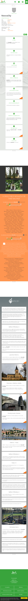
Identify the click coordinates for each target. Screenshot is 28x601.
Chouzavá (21, 214)
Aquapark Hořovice (10, 271)
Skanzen (11, 246)
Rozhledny (16, 248)
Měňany (21, 221)
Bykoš (17, 214)
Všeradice (8, 232)
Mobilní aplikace (20, 590)
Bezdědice (6, 214)
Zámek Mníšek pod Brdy (18, 263)
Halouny (18, 215)
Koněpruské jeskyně (10, 259)
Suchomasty (6, 228)
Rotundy (17, 250)
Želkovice (20, 232)
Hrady (21, 248)
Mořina (14, 223)
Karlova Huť (7, 218)
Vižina (17, 231)
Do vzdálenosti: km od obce (10, 202)
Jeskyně (21, 250)
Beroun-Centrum (17, 210)
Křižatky (15, 219)
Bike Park (12, 253)
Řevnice (18, 225)
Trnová (19, 229)
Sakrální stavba (17, 255)
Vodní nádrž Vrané (19, 276)
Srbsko (19, 227)
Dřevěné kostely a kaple (10, 250)
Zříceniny (2, 250)
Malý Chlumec (15, 221)
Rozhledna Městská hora (13, 266)
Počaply (20, 224)
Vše (4, 243)
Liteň (19, 220)
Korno (5, 219)
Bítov (10, 214)
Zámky (25, 248)
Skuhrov (12, 227)
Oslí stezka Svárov (14, 279)
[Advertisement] (14, 158)
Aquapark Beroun (8, 263)
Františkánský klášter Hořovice (13, 274)
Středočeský (9, 19)
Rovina (22, 225)
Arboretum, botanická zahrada (7, 248)
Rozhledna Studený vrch (13, 261)
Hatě (22, 215)
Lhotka (10, 220)
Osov (12, 224)
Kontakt (20, 594)
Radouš (14, 225)
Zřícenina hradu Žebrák (9, 276)
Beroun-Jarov (14, 211)
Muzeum (22, 253)
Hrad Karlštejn (18, 259)
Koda (16, 218)
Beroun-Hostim (7, 211)
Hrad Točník (18, 275)
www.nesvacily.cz (10, 30)
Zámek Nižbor (20, 270)
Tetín (8, 229)
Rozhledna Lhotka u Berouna (10, 270)
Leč (5, 220)
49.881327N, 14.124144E (11, 23)
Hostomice (19, 216)
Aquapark (18, 243)
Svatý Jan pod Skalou (14, 228)
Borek (13, 214)
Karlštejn (12, 218)
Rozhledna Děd (20, 267)
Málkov (9, 221)
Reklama (21, 587)
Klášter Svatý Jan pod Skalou (14, 265)
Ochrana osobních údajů (7, 594)
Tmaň (11, 229)
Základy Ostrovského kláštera (13, 278)
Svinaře (21, 228)
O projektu (7, 587)
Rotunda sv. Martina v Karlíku (10, 267)
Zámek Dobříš (9, 269)
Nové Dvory (8, 224)
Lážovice (22, 219)
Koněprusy (20, 218)
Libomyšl (15, 220)
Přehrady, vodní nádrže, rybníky (20, 246)
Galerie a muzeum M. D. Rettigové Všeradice (13, 258)
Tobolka (15, 229)
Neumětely (19, 223)
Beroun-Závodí (18, 212)
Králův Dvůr (9, 219)
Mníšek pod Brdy (9, 223)
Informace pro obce (7, 590)
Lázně (26, 250)
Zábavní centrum (10, 255)
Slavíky (16, 227)
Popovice (10, 225)
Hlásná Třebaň (9, 216)
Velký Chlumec (8, 231)
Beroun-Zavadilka (10, 212)
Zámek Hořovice (18, 271)
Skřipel (8, 227)
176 (8, 28)
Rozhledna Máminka (10, 275)
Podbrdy (6, 225)
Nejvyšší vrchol (6, 253)
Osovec (16, 224)
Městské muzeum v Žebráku (14, 272)
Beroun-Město (21, 211)
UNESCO (23, 243)
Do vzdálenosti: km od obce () (11, 234)
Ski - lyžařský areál (5, 246)
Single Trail (17, 253)
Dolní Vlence (7, 215)
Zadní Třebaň (14, 232)
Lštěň (6, 221)
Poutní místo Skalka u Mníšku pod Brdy (13, 262)
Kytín (19, 219)
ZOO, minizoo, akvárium (11, 243)
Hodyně (14, 216)
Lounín (22, 220)
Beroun (9, 21)
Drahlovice (13, 215)
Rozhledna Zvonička (17, 269)
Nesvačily (6, 15)
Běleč (7, 210)
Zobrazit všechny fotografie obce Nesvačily (14, 192)
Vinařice (13, 231)
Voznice (21, 231)
